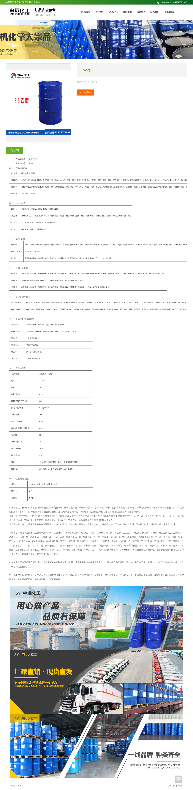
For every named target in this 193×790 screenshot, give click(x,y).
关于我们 (99, 12)
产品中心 (113, 12)
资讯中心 (127, 12)
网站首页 (85, 12)
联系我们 (154, 12)
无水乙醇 (171, 785)
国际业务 (141, 12)
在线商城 (169, 12)
